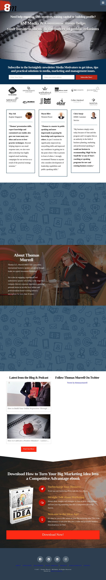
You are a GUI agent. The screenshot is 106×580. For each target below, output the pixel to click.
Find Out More (28, 449)
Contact (87, 565)
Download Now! (53, 534)
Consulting (27, 565)
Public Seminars (51, 565)
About (18, 565)
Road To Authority (56, 571)
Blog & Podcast (75, 565)
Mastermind (38, 565)
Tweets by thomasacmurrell (77, 383)
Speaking (63, 565)
